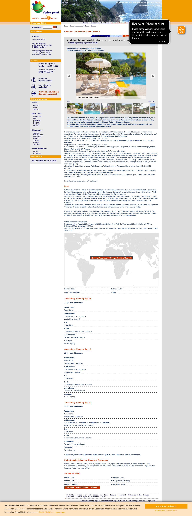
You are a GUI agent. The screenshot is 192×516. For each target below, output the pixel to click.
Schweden (70, 497)
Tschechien (95, 497)
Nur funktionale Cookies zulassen (166, 510)
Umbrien (36, 142)
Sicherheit (43, 87)
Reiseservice (94, 23)
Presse (143, 23)
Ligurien (36, 139)
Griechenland (98, 495)
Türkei (103, 497)
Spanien (86, 497)
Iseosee (36, 122)
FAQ (149, 23)
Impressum (151, 501)
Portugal (146, 495)
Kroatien (113, 495)
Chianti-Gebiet (38, 135)
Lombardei (37, 153)
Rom (35, 107)
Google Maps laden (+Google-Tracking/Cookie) (111, 258)
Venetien (36, 144)
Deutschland (71, 495)
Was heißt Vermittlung (108, 501)
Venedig (36, 109)
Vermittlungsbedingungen (90, 501)
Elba (35, 118)
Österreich (132, 495)
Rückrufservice (45, 81)
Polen (139, 495)
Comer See (37, 116)
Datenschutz (122, 501)
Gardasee (36, 120)
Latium (35, 151)
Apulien (36, 133)
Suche (85, 23)
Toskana (36, 140)
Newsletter (105, 23)
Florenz (36, 105)
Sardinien (36, 124)
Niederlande (122, 495)
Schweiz (79, 497)
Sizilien (35, 126)
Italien (106, 495)
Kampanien (37, 137)
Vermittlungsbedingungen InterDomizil (83, 43)
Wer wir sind (134, 23)
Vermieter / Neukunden (119, 23)
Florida (79, 495)
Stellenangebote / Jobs (137, 501)
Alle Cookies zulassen (166, 506)
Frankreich (87, 495)
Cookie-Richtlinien (46, 512)
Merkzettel (156, 23)
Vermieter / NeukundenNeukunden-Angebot (49, 93)
